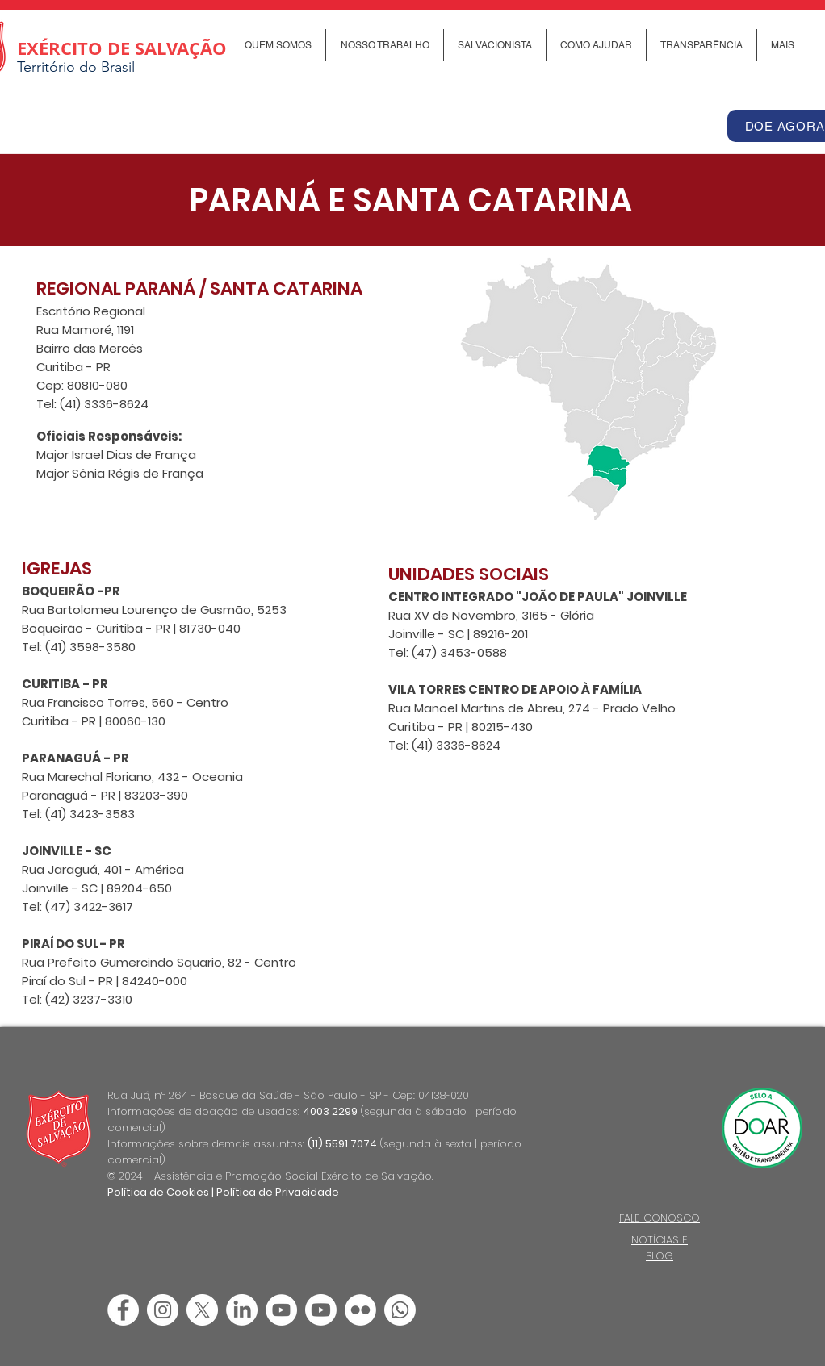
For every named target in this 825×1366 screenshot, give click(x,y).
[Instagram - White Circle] (162, 1310)
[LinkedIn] (242, 1310)
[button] (277, 45)
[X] (202, 1310)
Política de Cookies (158, 1192)
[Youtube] (321, 1310)
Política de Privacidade (277, 1192)
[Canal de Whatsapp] (400, 1310)
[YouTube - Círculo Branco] (281, 1310)
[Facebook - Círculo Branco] (123, 1310)
